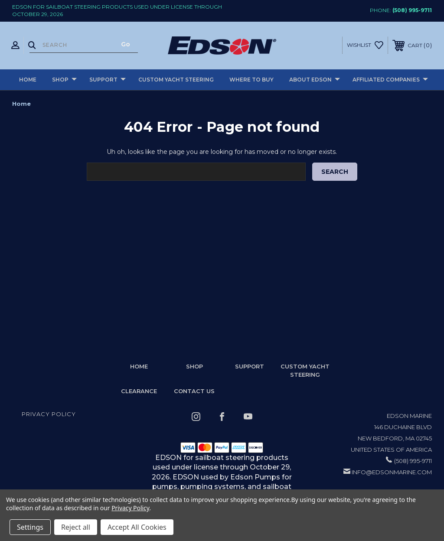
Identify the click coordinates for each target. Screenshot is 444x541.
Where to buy (251, 79)
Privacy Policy (49, 414)
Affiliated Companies (390, 80)
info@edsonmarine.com (392, 472)
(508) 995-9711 (412, 10)
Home (27, 79)
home (139, 366)
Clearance (139, 391)
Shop (64, 80)
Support (107, 80)
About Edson (314, 80)
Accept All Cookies (137, 527)
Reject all (75, 527)
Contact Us (194, 391)
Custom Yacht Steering (176, 79)
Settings (30, 527)
